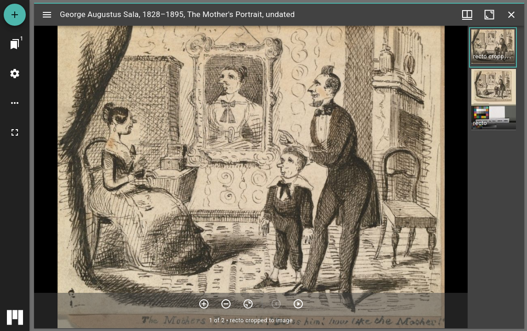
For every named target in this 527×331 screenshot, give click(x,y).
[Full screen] (15, 132)
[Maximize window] (489, 15)
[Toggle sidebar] (47, 15)
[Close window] (511, 15)
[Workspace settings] (15, 74)
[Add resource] (15, 15)
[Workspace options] (15, 103)
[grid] (496, 177)
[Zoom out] (226, 304)
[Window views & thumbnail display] (467, 15)
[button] (493, 47)
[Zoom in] (204, 304)
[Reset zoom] (248, 304)
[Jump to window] (15, 44)
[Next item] (298, 304)
